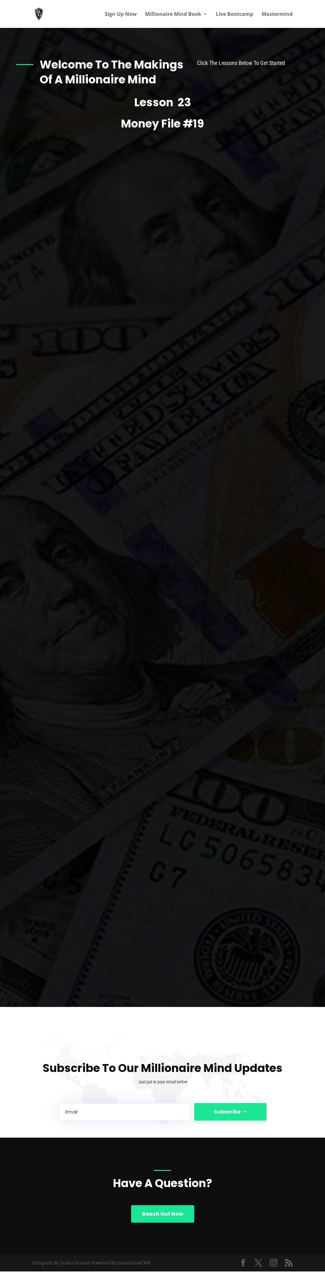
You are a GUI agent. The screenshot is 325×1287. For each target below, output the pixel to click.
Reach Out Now (162, 1214)
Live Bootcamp (234, 14)
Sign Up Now (121, 14)
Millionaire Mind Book (173, 14)
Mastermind (277, 14)
